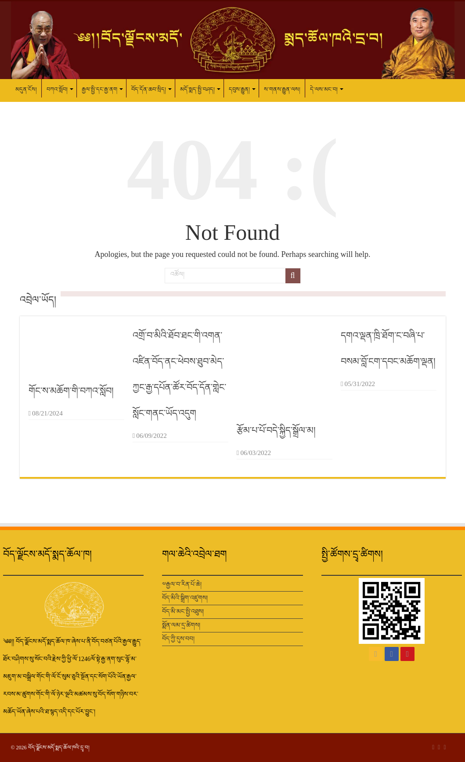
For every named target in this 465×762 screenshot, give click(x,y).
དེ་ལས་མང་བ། (324, 89)
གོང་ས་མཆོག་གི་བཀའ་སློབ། (71, 391)
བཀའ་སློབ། (57, 89)
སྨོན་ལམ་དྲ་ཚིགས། (181, 625)
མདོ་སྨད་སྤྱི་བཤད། (197, 89)
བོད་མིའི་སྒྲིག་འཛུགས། (185, 598)
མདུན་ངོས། (26, 89)
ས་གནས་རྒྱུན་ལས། (282, 89)
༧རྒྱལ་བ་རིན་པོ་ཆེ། (182, 584)
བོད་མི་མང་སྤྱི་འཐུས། (183, 611)
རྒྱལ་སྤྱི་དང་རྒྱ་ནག (99, 89)
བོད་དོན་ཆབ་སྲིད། (148, 89)
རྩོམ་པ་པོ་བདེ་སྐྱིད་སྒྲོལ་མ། (276, 430)
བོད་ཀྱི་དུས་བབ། (178, 639)
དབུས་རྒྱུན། (239, 89)
